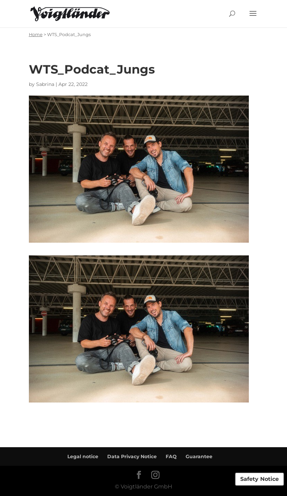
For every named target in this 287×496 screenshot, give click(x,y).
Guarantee (199, 456)
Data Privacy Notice (132, 456)
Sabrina (45, 84)
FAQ (171, 456)
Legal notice (82, 456)
